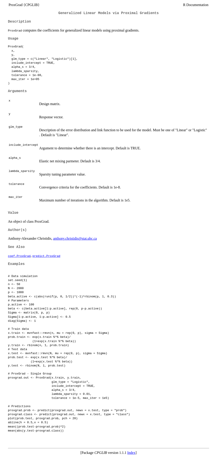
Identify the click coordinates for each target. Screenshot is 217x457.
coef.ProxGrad (19, 256)
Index (131, 453)
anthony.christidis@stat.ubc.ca (75, 238)
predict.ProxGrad (46, 256)
